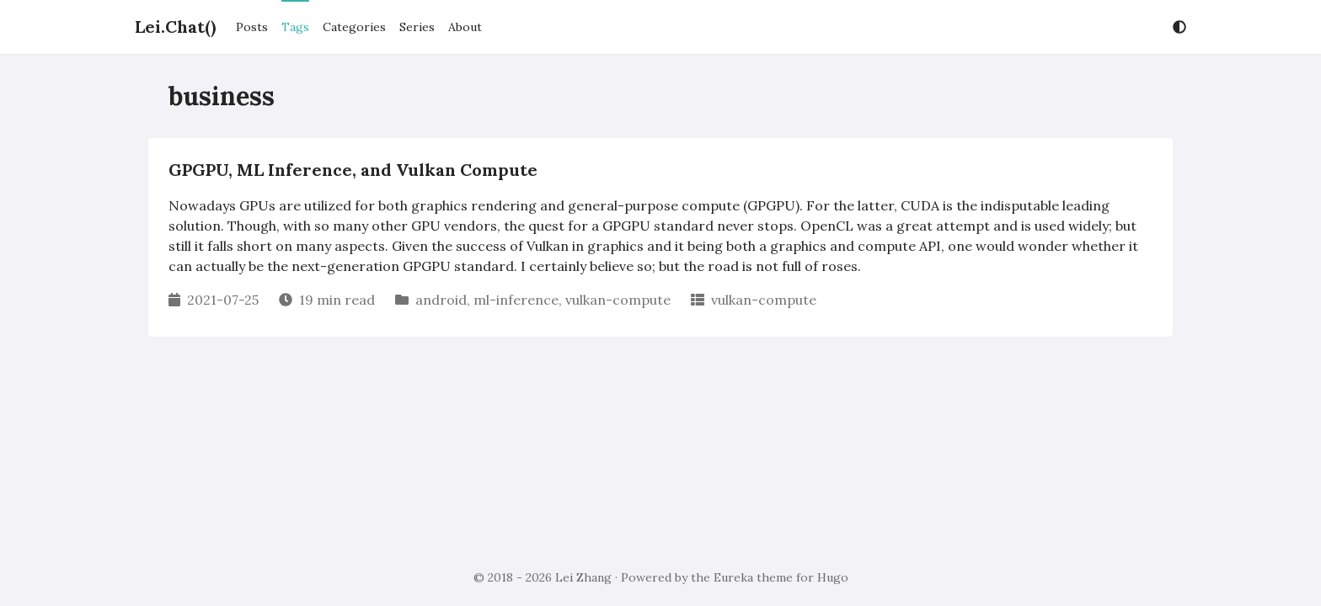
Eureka (733, 577)
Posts (252, 27)
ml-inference (516, 299)
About (465, 27)
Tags (295, 27)
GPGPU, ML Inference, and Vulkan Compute (352, 169)
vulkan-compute (618, 299)
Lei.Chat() (175, 26)
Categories (354, 27)
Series (417, 27)
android (441, 299)
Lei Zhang (583, 577)
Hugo (832, 577)
